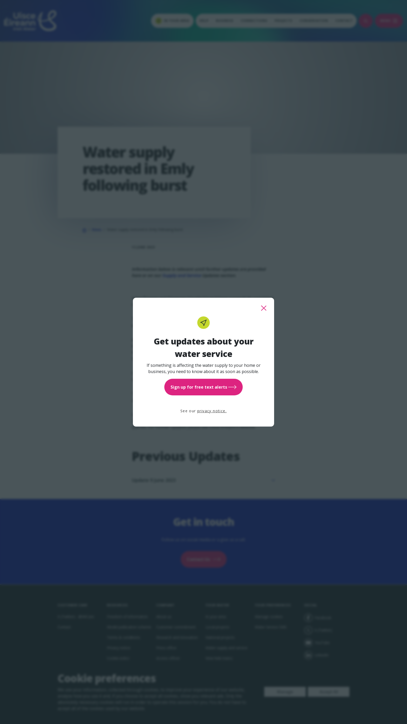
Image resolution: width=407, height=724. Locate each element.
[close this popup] (263, 308)
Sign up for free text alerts (203, 387)
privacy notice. (212, 410)
